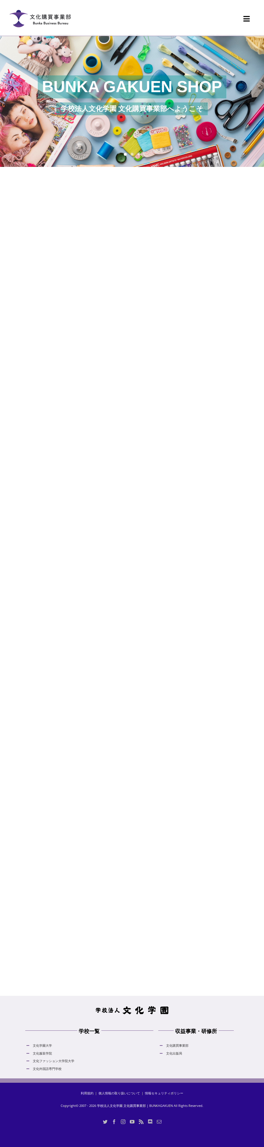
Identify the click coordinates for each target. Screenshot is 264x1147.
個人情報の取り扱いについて (119, 1093)
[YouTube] (132, 1121)
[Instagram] (123, 1121)
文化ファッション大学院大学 (53, 1061)
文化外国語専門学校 (47, 1068)
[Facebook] (114, 1121)
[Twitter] (105, 1121)
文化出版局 (174, 1053)
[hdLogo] (132, 1007)
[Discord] (150, 1121)
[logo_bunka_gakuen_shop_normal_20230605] (40, 6)
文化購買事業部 (177, 1045)
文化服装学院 (42, 1053)
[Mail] (159, 1121)
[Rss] (141, 1121)
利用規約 (87, 1093)
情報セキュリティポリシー (164, 1093)
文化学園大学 (42, 1045)
